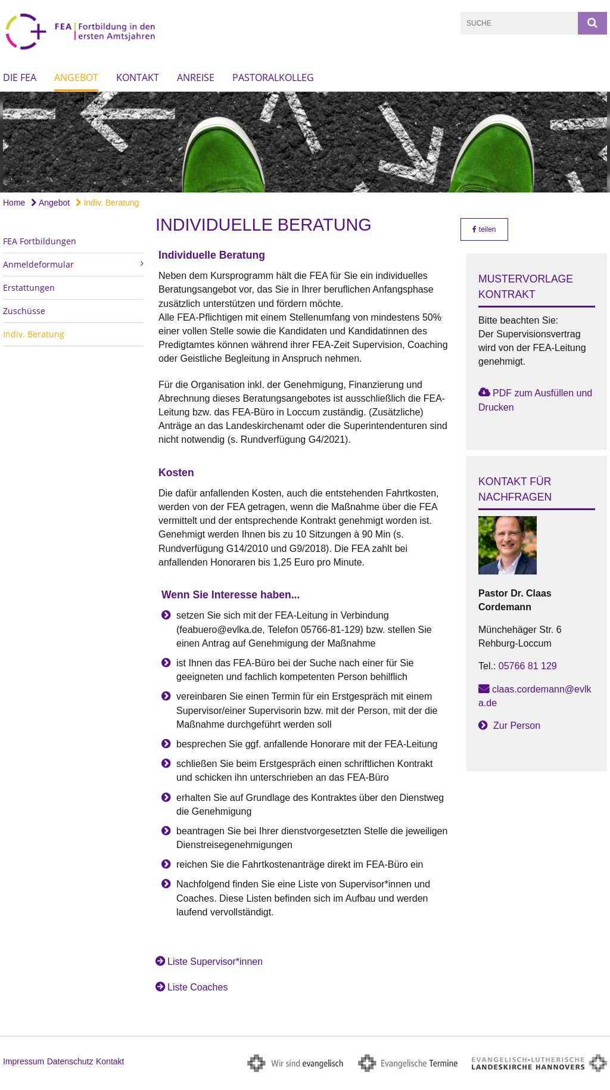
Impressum (23, 1061)
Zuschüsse (24, 310)
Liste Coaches (197, 987)
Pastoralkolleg (273, 77)
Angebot (76, 77)
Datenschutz (70, 1061)
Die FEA (19, 77)
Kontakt (137, 77)
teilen (484, 229)
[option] (305, 142)
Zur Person (516, 726)
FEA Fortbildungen (39, 241)
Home (14, 202)
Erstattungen (29, 287)
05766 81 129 (528, 666)
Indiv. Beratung (107, 202)
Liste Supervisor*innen (215, 962)
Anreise (195, 77)
